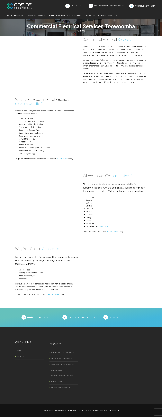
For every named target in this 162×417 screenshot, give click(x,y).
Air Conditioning (99, 15)
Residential (19, 15)
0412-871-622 (62, 159)
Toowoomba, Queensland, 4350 (81, 317)
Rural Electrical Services (60, 387)
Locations (60, 15)
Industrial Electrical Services (62, 376)
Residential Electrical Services (62, 353)
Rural (51, 15)
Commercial (31, 15)
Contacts (112, 15)
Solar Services (56, 370)
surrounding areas (104, 226)
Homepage (81, 31)
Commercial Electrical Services (62, 364)
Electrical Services (75, 15)
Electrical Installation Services (62, 358)
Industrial (42, 15)
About (9, 15)
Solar (88, 15)
